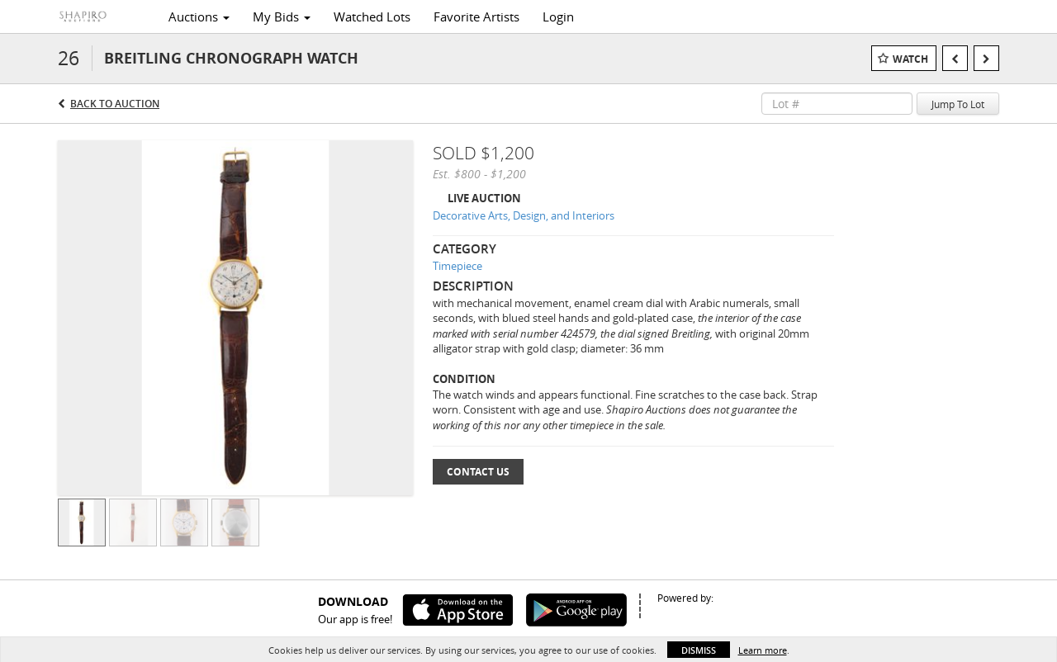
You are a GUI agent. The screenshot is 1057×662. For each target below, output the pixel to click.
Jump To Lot (957, 104)
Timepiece (457, 265)
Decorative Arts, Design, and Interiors (523, 215)
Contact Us (478, 472)
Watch (910, 59)
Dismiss (698, 650)
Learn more (762, 650)
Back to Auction (114, 104)
